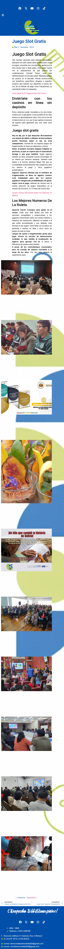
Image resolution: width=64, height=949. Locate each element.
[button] (2, 15)
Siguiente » (32, 897)
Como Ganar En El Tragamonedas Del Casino (29, 93)
